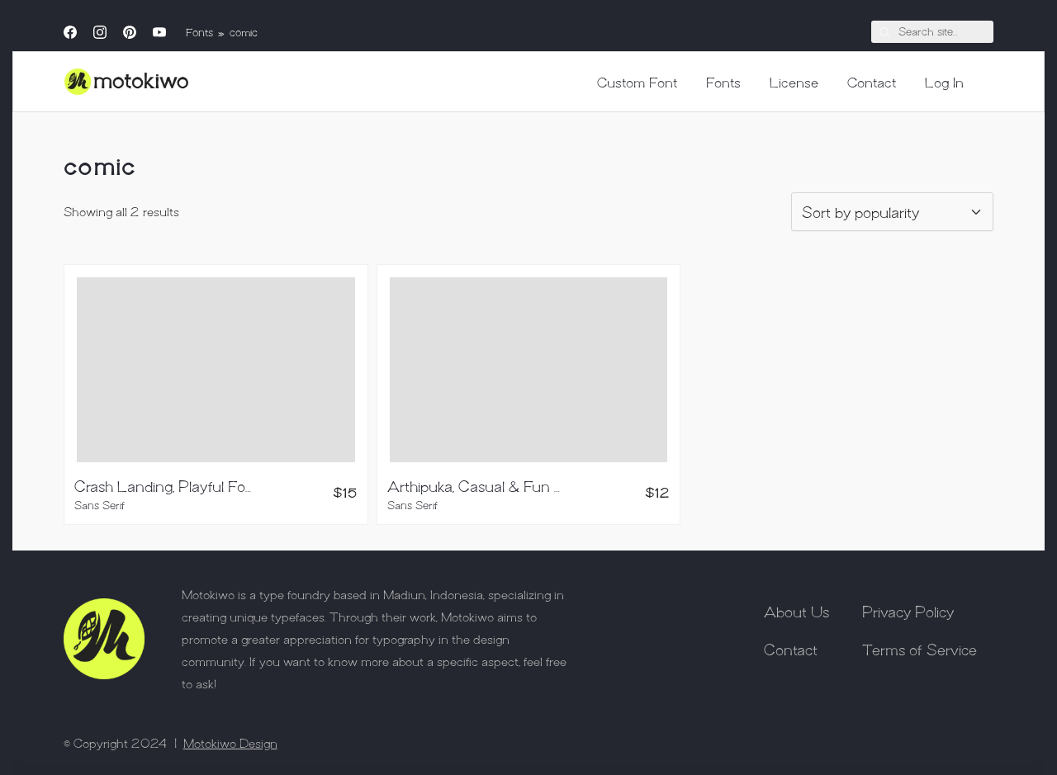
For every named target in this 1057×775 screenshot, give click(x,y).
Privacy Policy (908, 611)
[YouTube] (159, 32)
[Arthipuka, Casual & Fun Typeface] (529, 369)
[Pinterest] (129, 32)
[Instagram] (100, 32)
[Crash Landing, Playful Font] (216, 369)
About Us (796, 611)
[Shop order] (892, 211)
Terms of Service (919, 649)
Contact (791, 649)
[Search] (932, 32)
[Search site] (884, 31)
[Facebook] (70, 32)
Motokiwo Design (230, 742)
